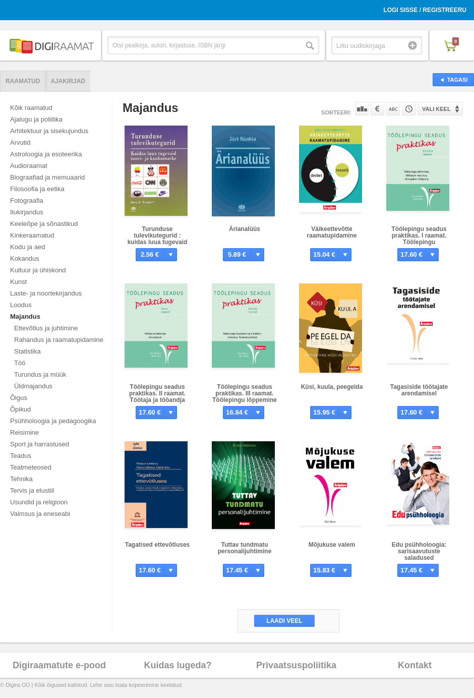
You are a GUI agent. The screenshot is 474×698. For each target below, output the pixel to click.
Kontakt (415, 665)
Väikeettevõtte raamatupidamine (332, 232)
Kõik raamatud (31, 107)
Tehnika (21, 479)
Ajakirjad (67, 81)
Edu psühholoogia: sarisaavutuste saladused (419, 551)
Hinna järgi (377, 108)
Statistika (27, 351)
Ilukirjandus (26, 212)
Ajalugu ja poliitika (36, 119)
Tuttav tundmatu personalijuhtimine (245, 548)
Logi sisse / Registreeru (424, 10)
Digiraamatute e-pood (59, 665)
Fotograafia (26, 200)
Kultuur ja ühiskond (38, 270)
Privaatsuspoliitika (296, 665)
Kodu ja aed (27, 247)
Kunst (18, 281)
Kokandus (24, 258)
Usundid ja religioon (39, 502)
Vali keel (436, 109)
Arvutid (20, 142)
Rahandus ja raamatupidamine (58, 339)
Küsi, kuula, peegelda (332, 386)
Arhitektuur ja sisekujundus (49, 131)
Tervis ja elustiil (32, 490)
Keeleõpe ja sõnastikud (44, 223)
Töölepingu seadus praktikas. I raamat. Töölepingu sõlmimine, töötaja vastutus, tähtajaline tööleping (419, 245)
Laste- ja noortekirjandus (46, 293)
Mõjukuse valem (332, 544)
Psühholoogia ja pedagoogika (53, 421)
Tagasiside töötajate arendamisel (419, 390)
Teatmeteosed (30, 467)
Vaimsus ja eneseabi (40, 513)
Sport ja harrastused (39, 444)
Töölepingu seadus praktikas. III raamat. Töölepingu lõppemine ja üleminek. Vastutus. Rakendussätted (244, 400)
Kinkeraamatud (32, 235)
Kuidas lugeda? (177, 665)
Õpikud (20, 409)
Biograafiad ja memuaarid (47, 177)
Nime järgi (393, 108)
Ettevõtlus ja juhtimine (46, 328)
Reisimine (24, 432)
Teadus (20, 455)
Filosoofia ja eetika (37, 189)
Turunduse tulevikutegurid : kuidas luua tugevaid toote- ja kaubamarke (157, 238)
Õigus (18, 397)
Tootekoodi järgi (409, 108)
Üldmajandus (33, 386)
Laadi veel (284, 620)
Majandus (25, 316)
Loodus (21, 305)
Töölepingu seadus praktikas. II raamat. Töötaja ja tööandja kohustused (157, 396)
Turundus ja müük (40, 374)
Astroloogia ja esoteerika (46, 154)
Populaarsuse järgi (362, 108)
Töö (19, 363)
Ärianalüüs (244, 228)
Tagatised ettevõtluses (157, 544)
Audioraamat (28, 165)
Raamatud (23, 81)
